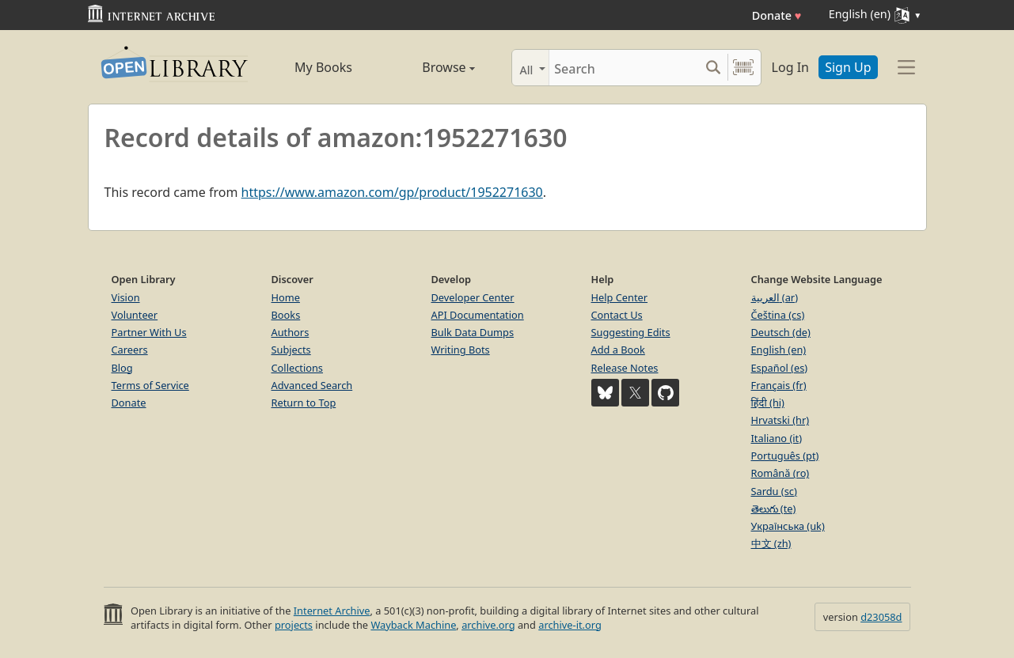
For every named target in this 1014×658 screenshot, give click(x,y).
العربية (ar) (774, 297)
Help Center (619, 297)
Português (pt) (785, 455)
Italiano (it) (777, 438)
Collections (298, 368)
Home (286, 297)
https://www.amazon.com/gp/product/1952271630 (392, 192)
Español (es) (779, 368)
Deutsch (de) (781, 332)
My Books (323, 67)
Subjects (291, 349)
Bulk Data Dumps (473, 332)
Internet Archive (332, 610)
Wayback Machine (413, 625)
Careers (130, 349)
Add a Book (618, 349)
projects (294, 625)
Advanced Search (312, 385)
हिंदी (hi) (767, 402)
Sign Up (848, 67)
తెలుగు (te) (773, 508)
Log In (790, 67)
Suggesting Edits (630, 332)
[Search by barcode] (743, 67)
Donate (777, 15)
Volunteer (135, 315)
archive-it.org (570, 625)
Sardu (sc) (774, 491)
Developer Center (473, 297)
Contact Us (617, 315)
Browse (430, 67)
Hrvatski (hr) (780, 420)
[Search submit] (713, 67)
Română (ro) (780, 473)
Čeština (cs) (778, 315)
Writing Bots (460, 349)
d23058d (881, 617)
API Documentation (477, 315)
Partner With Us (149, 332)
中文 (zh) (771, 543)
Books (286, 315)
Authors (291, 332)
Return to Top (304, 402)
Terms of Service (150, 385)
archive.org (488, 625)
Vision (126, 297)
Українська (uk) (788, 526)
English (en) (779, 349)
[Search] (624, 67)
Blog (122, 368)
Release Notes (625, 368)
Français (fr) (779, 385)
